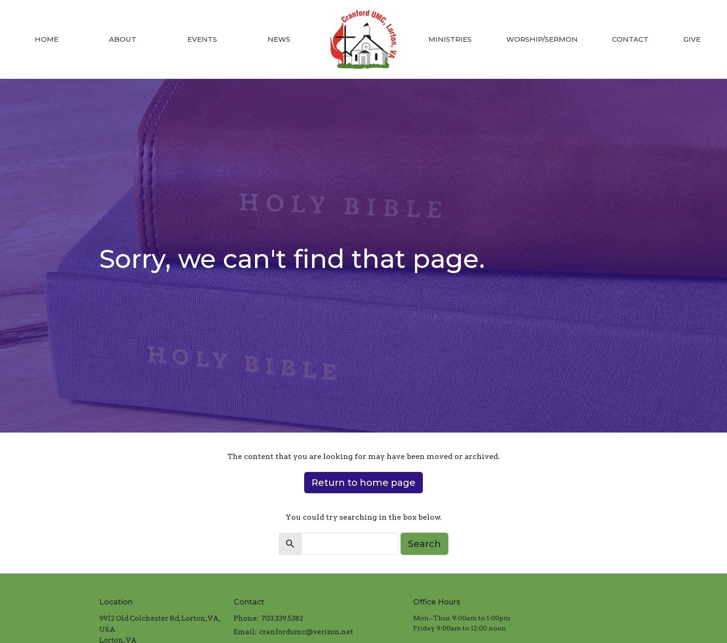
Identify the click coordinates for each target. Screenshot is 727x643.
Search (424, 543)
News (279, 39)
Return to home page (363, 482)
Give (692, 39)
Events (202, 39)
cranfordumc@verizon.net (306, 632)
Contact (630, 39)
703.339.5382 (282, 618)
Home (46, 39)
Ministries (450, 39)
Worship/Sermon (542, 39)
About (122, 39)
